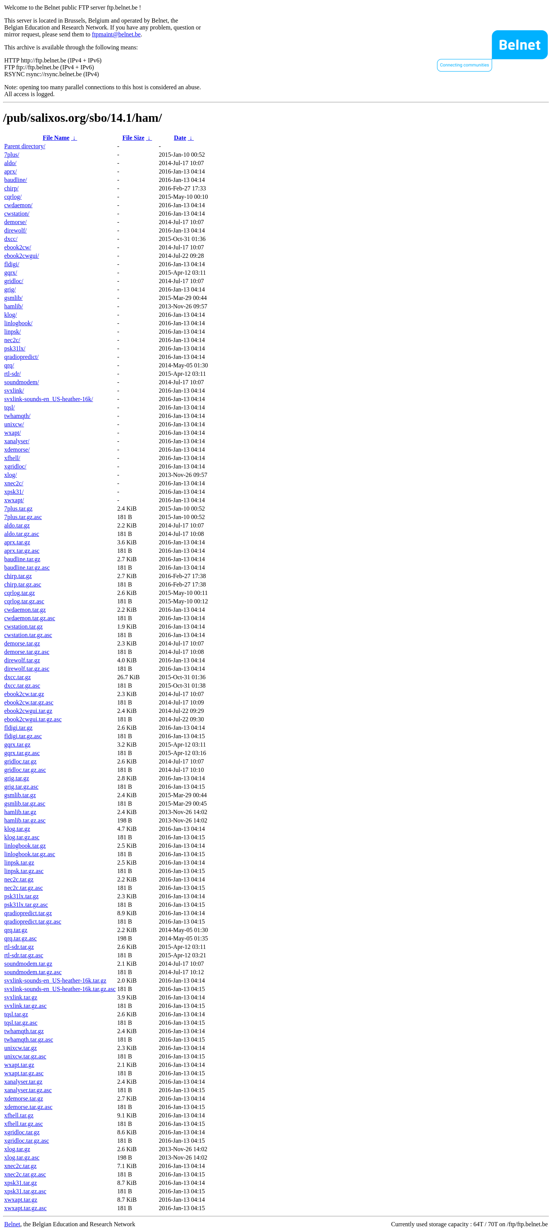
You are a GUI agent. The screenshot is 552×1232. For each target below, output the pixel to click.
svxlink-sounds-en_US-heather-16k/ (48, 399)
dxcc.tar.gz (17, 677)
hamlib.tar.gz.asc (25, 820)
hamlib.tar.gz (20, 812)
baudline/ (15, 180)
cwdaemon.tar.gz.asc (29, 618)
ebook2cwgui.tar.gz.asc (33, 719)
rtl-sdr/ (12, 373)
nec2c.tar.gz (18, 879)
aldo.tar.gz (17, 525)
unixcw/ (14, 424)
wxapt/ (12, 432)
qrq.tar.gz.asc (20, 938)
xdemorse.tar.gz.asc (28, 1107)
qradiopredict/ (21, 357)
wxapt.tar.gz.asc (24, 1073)
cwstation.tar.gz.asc (28, 635)
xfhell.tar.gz (18, 1115)
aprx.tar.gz (17, 542)
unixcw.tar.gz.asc (25, 1056)
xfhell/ (12, 458)
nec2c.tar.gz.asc (23, 888)
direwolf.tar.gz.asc (26, 668)
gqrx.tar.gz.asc (22, 753)
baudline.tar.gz (22, 559)
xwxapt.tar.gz (20, 1199)
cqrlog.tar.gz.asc (24, 601)
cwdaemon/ (18, 205)
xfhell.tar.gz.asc (23, 1124)
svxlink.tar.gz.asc (25, 1006)
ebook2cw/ (17, 247)
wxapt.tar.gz (19, 1065)
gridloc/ (13, 281)
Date (180, 137)
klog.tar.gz (17, 829)
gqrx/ (10, 272)
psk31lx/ (14, 348)
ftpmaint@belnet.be (116, 34)
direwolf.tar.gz (22, 660)
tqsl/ (9, 407)
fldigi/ (11, 264)
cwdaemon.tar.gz (25, 609)
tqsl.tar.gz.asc (21, 1022)
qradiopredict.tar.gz (28, 913)
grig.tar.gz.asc (21, 786)
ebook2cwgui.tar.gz (28, 711)
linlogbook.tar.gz (25, 845)
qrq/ (9, 365)
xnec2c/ (13, 483)
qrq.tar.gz (15, 930)
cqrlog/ (12, 196)
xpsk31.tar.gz (20, 1183)
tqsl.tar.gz (16, 1014)
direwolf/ (15, 230)
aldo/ (10, 163)
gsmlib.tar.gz (20, 795)
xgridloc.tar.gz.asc (26, 1140)
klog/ (10, 314)
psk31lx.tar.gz (21, 896)
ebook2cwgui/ (21, 255)
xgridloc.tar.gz (21, 1132)
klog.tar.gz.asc (21, 837)
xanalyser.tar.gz (23, 1081)
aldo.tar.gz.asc (21, 534)
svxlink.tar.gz (20, 997)
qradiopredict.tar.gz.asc (32, 921)
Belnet (12, 1224)
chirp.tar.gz (18, 576)
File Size (133, 137)
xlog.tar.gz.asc (21, 1157)
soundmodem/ (21, 382)
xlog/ (10, 475)
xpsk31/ (14, 491)
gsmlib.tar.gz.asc (24, 803)
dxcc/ (11, 239)
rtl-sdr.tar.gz (19, 947)
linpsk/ (12, 331)
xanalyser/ (17, 441)
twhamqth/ (17, 416)
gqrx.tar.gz (17, 744)
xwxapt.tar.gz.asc (25, 1208)
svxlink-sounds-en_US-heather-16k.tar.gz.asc (60, 989)
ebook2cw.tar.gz (24, 694)
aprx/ (10, 171)
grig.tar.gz (16, 778)
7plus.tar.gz (18, 508)
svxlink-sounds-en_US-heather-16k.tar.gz (55, 980)
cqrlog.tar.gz (19, 593)
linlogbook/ (18, 323)
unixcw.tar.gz (20, 1048)
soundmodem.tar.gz (28, 963)
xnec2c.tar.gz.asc (25, 1174)
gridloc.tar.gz (20, 761)
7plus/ (11, 154)
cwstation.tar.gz (23, 626)
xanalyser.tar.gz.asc (28, 1090)
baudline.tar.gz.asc (27, 567)
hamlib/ (13, 306)
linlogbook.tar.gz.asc (29, 854)
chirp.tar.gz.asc (22, 584)
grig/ (10, 289)
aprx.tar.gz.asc (21, 550)
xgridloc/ (15, 466)
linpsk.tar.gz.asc (24, 871)
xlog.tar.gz (17, 1149)
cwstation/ (17, 213)
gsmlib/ (13, 298)
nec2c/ (12, 340)
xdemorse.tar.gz (23, 1098)
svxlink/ (14, 390)
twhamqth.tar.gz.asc (28, 1039)
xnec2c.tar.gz (20, 1166)
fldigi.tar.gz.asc (23, 736)
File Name (56, 137)
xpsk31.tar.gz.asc (25, 1191)
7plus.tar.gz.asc (23, 517)
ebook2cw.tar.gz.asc (28, 702)
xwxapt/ (14, 500)
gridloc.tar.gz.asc (25, 770)
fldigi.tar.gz (18, 727)
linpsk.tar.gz (19, 862)
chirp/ (11, 188)
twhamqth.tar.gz (24, 1031)
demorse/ (15, 222)
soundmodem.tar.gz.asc (33, 972)
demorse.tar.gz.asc (26, 652)
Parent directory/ (24, 146)
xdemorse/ (17, 449)
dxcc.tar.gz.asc (22, 685)
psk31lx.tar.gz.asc (26, 904)
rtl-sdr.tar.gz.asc (23, 955)
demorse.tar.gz (22, 643)
